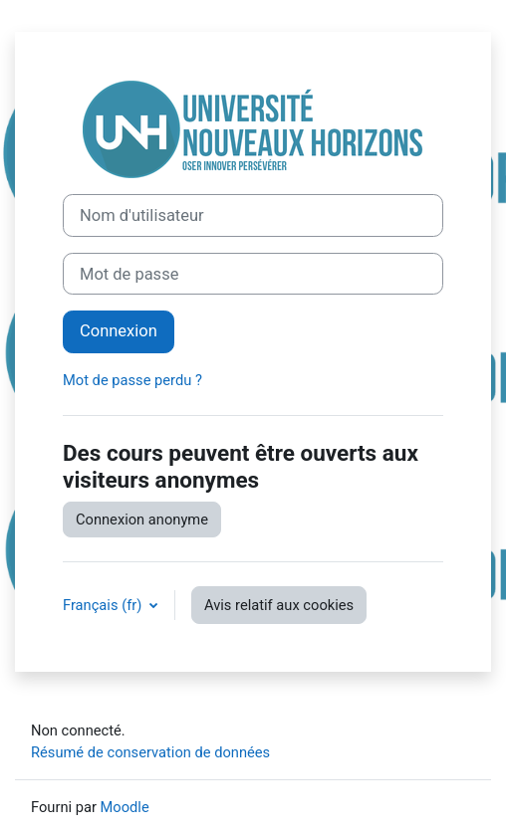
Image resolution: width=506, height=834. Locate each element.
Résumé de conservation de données (150, 752)
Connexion (118, 330)
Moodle (125, 807)
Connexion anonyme (142, 519)
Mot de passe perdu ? (132, 380)
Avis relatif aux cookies (279, 605)
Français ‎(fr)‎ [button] (104, 605)
